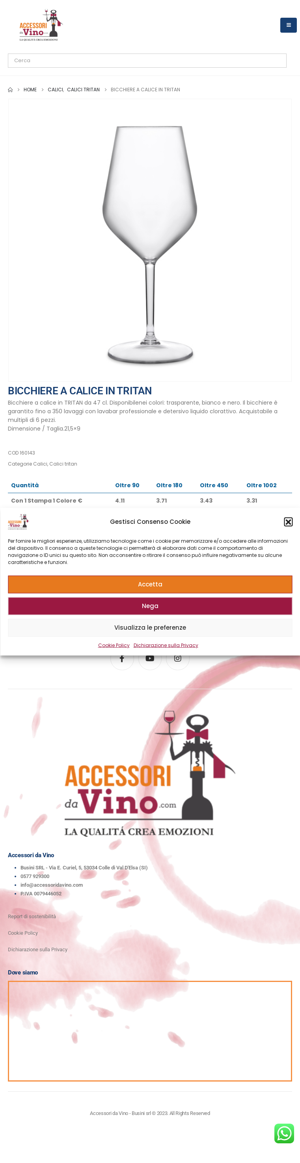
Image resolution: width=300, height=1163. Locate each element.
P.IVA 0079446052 (40, 894)
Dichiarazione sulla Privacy (166, 645)
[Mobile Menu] (288, 25)
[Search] (98, 60)
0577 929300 (34, 876)
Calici (40, 463)
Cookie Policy (114, 645)
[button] (288, 521)
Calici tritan (63, 463)
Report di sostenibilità (32, 916)
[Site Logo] (41, 25)
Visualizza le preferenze (150, 627)
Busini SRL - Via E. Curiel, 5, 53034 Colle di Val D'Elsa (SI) (84, 868)
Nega (150, 606)
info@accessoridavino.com (51, 885)
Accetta (150, 584)
